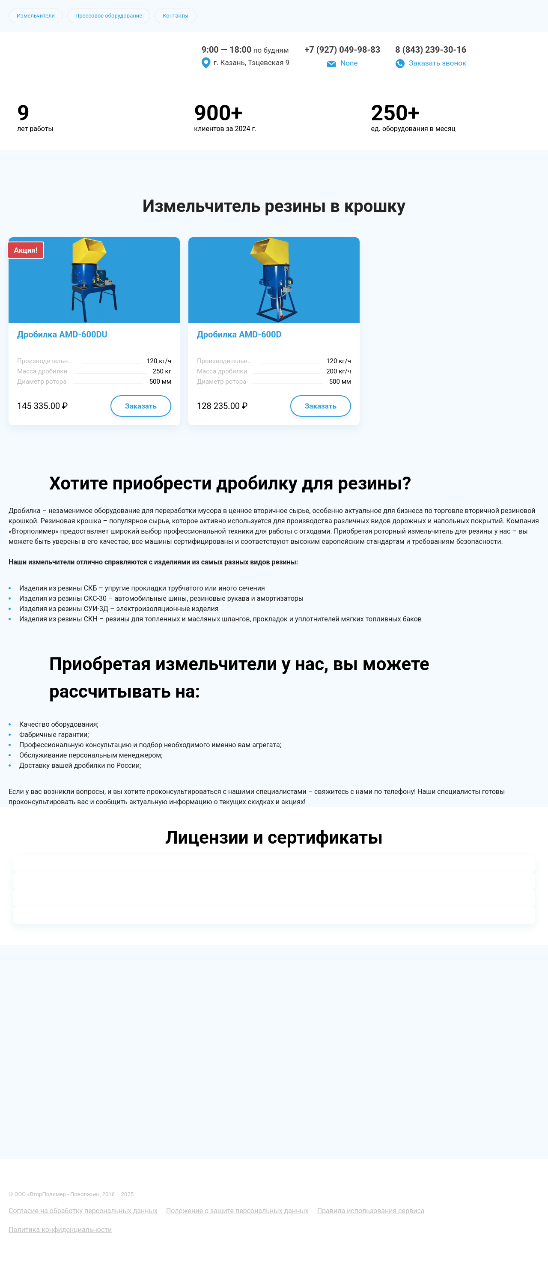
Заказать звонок (437, 63)
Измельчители (36, 15)
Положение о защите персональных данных (237, 1211)
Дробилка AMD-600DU (62, 334)
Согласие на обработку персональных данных (83, 1211)
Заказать (141, 406)
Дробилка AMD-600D (239, 334)
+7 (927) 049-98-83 (342, 50)
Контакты (175, 15)
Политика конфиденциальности (60, 1230)
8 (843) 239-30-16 (430, 50)
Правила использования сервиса (371, 1211)
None (348, 63)
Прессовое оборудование (108, 15)
